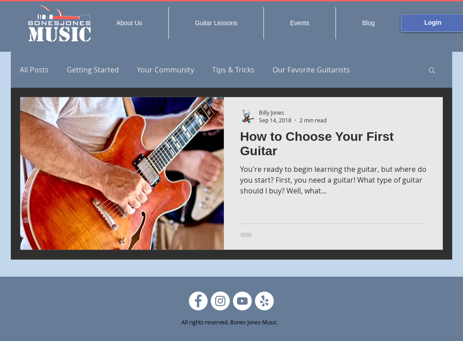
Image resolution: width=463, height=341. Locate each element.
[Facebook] (198, 301)
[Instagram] (220, 301)
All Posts (34, 70)
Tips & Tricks (233, 70)
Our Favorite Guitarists (311, 70)
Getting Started (93, 70)
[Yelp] (264, 301)
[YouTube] (242, 301)
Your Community (165, 70)
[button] (431, 71)
